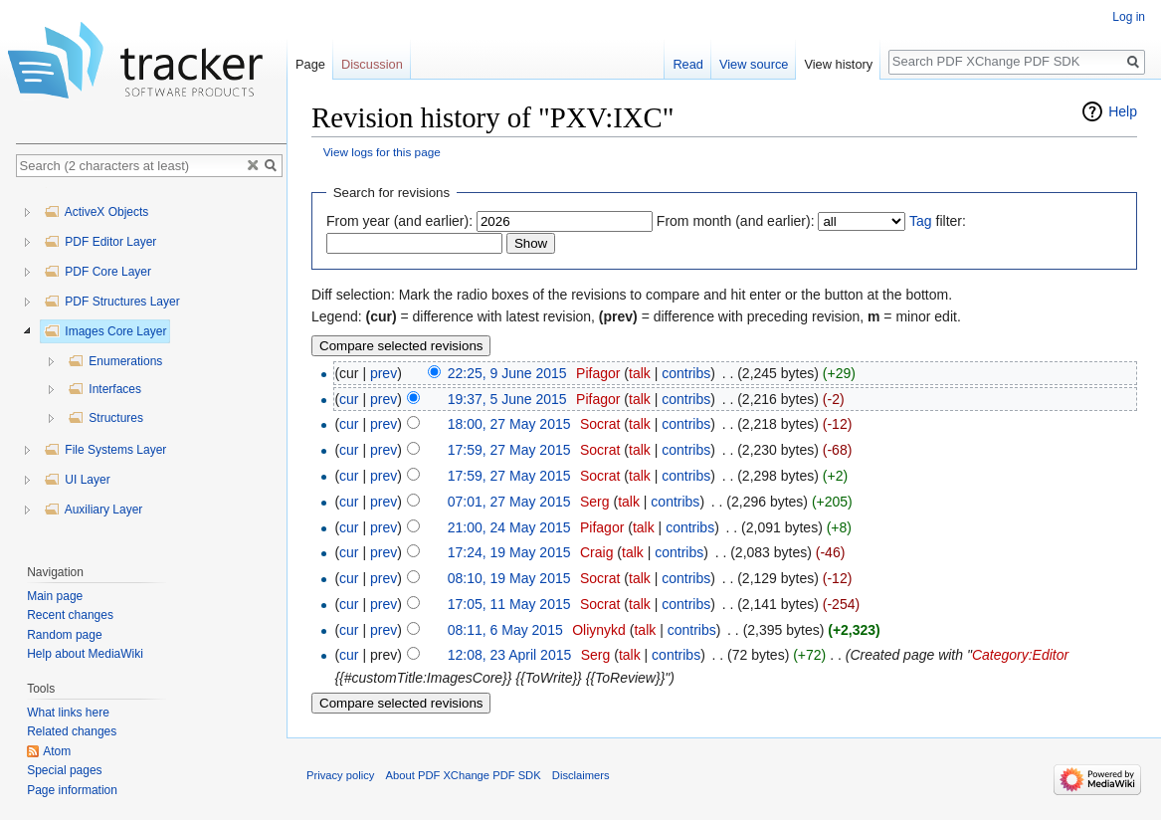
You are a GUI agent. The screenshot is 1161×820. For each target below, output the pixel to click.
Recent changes (70, 615)
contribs (686, 373)
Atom (57, 751)
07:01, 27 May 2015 (509, 502)
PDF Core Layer (97, 272)
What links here (68, 712)
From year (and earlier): (399, 221)
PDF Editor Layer (100, 242)
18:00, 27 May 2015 (509, 424)
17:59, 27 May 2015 (509, 450)
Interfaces (104, 389)
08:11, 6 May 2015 (505, 630)
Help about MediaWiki (85, 654)
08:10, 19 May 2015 (509, 578)
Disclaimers (581, 775)
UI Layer (77, 480)
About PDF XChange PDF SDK (463, 775)
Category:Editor (1020, 655)
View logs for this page (382, 151)
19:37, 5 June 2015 (507, 399)
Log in (1128, 17)
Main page (55, 596)
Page (310, 64)
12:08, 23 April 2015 (510, 655)
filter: (937, 221)
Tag (920, 221)
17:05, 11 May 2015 (509, 604)
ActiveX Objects (96, 212)
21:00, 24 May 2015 (509, 527)
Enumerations (115, 361)
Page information (72, 790)
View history (838, 64)
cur (348, 399)
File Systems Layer (105, 450)
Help (1122, 111)
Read (688, 64)
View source (753, 64)
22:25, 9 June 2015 (507, 373)
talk (640, 373)
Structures (105, 418)
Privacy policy (340, 775)
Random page (64, 635)
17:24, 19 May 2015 (509, 552)
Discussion (372, 64)
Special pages (64, 770)
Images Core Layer (105, 331)
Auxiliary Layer (93, 509)
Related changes (71, 731)
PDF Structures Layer (112, 301)
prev (383, 373)
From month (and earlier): (736, 221)
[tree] (151, 365)
